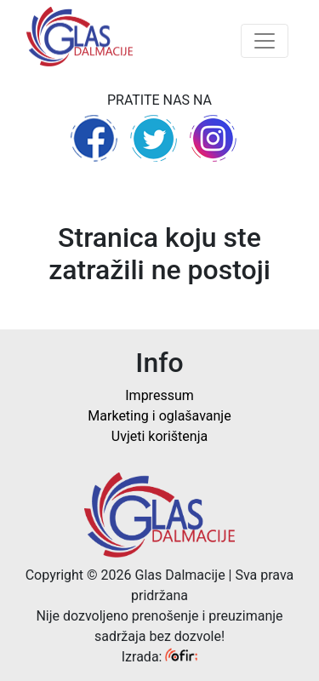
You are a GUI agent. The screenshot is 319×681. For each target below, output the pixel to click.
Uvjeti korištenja (159, 436)
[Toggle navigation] (264, 41)
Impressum (159, 395)
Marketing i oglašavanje (159, 416)
